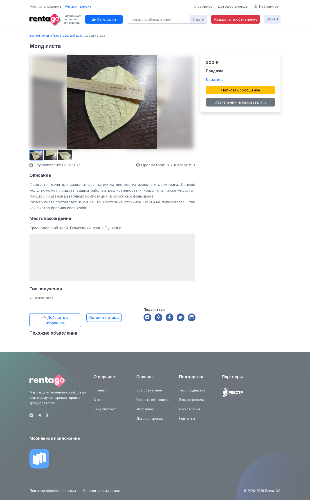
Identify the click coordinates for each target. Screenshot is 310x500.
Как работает (105, 412)
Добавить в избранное (55, 320)
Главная (100, 393)
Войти (272, 19)
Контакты (187, 421)
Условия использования (102, 493)
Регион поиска (78, 6)
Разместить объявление (235, 19)
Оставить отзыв (104, 317)
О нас (98, 402)
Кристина (214, 79)
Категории (104, 19)
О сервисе (203, 6)
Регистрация (189, 412)
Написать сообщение (240, 90)
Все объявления (40, 35)
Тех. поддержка (192, 393)
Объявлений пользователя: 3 (240, 102)
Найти (198, 19)
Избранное (266, 6)
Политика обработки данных (52, 493)
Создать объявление (153, 402)
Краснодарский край (68, 35)
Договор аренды (233, 6)
